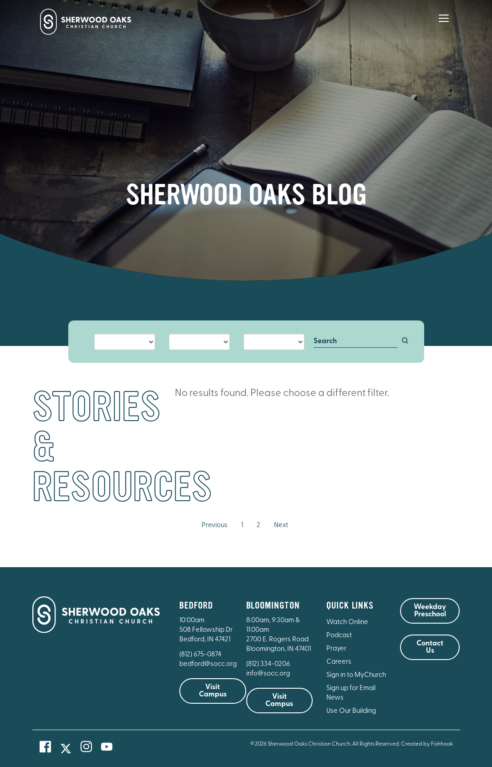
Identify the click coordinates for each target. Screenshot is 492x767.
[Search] (355, 342)
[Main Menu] (443, 24)
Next (281, 525)
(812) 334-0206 (268, 664)
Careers (338, 662)
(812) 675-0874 (201, 654)
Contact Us (429, 647)
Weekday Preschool (430, 611)
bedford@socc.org (208, 664)
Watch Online (347, 622)
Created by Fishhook (427, 744)
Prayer (336, 648)
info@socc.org (268, 673)
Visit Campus (213, 691)
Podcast (339, 635)
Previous (215, 525)
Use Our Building (351, 711)
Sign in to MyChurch (356, 675)
